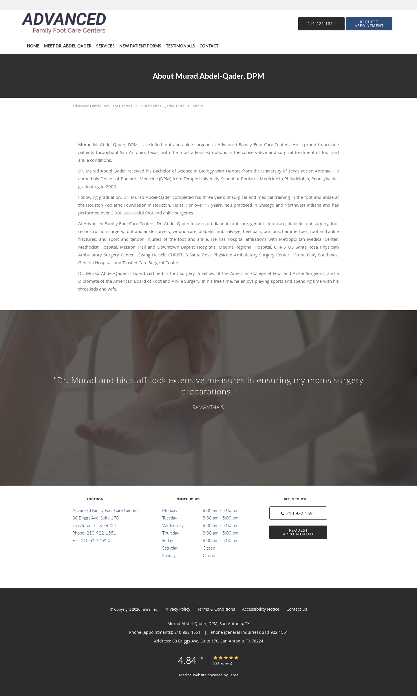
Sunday (207, 555)
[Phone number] (298, 513)
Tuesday (207, 517)
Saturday (207, 548)
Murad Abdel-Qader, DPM (162, 106)
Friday (207, 540)
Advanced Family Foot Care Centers (102, 106)
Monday (207, 510)
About (198, 106)
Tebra (233, 674)
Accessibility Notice (260, 609)
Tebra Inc (149, 609)
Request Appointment (298, 532)
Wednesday (207, 525)
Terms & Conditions (216, 609)
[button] (369, 23)
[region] (208, 392)
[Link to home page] (55, 23)
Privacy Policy (177, 609)
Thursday (207, 533)
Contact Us (296, 609)
